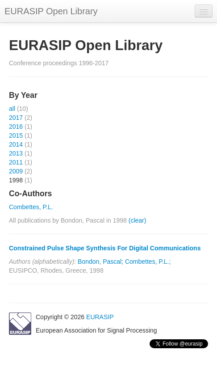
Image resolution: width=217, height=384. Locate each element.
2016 (16, 126)
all (12, 108)
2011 (16, 162)
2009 (16, 171)
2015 (16, 135)
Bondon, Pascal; (100, 261)
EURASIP (99, 317)
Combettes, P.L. (31, 207)
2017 (16, 117)
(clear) (137, 220)
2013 (16, 153)
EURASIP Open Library (51, 11)
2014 (16, 144)
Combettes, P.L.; (148, 261)
